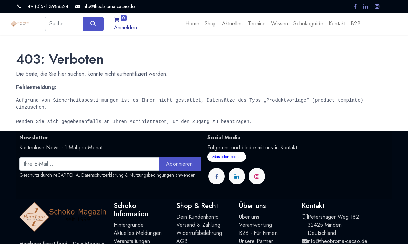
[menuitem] (192, 23)
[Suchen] (93, 23)
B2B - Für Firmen (258, 233)
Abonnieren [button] (179, 164)
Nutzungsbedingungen (152, 174)
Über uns (249, 217)
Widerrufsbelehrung (199, 233)
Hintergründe (129, 225)
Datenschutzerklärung (102, 174)
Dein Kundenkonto (197, 217)
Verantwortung (255, 225)
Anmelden (125, 28)
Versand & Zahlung (198, 225)
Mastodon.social (226, 157)
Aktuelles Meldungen (138, 233)
